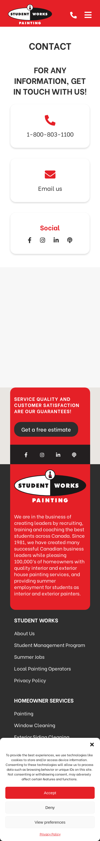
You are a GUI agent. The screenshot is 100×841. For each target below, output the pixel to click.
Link (50, 126)
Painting (23, 713)
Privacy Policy (50, 834)
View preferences (50, 822)
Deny (50, 807)
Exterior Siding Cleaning (41, 736)
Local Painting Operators (42, 668)
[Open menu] (88, 14)
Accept (50, 792)
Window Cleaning (34, 724)
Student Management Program (49, 644)
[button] (92, 744)
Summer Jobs (29, 656)
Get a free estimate (46, 429)
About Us (24, 633)
